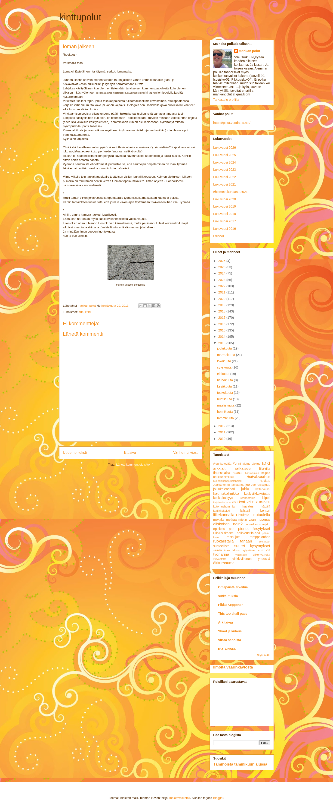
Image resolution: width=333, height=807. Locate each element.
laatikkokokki (221, 510)
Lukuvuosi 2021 (224, 184)
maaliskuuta (226, 405)
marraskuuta (226, 355)
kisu (234, 502)
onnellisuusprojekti (258, 524)
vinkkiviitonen (242, 559)
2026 (222, 261)
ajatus (246, 463)
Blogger (218, 798)
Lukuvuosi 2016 (224, 228)
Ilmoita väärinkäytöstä (233, 667)
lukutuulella (260, 515)
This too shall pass (232, 613)
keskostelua (247, 498)
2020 (222, 299)
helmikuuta (225, 411)
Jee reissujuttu (260, 484)
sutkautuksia (228, 596)
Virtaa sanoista (229, 640)
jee (247, 484)
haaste (238, 473)
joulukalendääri (224, 489)
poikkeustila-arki (248, 533)
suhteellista (221, 546)
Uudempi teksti (75, 452)
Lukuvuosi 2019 (224, 206)
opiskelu (219, 529)
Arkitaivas (226, 622)
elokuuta (223, 374)
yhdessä (264, 559)
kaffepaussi (263, 489)
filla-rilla (264, 468)
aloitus (256, 463)
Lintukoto (242, 515)
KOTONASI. (227, 649)
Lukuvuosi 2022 (224, 177)
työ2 (267, 550)
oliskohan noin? (228, 524)
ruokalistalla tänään (232, 541)
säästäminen (221, 550)
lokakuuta (224, 361)
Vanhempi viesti (185, 452)
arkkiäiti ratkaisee (232, 468)
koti (242, 502)
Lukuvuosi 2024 (224, 162)
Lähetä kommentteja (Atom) (134, 464)
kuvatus (247, 506)
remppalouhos (260, 537)
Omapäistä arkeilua (233, 587)
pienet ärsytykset (254, 528)
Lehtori (265, 510)
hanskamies (252, 473)
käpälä (266, 506)
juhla (245, 489)
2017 (222, 317)
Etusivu (130, 452)
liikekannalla (223, 515)
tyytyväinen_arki (252, 550)
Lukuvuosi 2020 (224, 199)
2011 (222, 432)
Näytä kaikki (263, 655)
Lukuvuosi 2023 (224, 169)
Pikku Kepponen (231, 605)
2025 (222, 267)
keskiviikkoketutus (257, 493)
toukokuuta (225, 392)
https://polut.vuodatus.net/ (231, 123)
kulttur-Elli (263, 502)
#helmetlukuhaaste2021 (230, 192)
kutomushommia (223, 506)
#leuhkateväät (222, 463)
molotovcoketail (179, 798)
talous (236, 550)
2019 (222, 305)
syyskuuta (224, 367)
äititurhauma (223, 563)
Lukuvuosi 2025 (224, 155)
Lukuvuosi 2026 (224, 147)
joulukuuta (225, 348)
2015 (222, 330)
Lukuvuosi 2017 (224, 221)
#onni (237, 463)
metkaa (231, 519)
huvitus (265, 480)
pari (231, 529)
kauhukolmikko (226, 493)
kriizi (88, 312)
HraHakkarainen (258, 477)
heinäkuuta (225, 380)
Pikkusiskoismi (223, 533)
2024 (222, 273)
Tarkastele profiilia (226, 99)
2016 (222, 324)
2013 (222, 343)
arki (80, 312)
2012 (222, 426)
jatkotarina (237, 484)
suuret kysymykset (252, 546)
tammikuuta (226, 418)
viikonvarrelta (261, 554)
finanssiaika (221, 473)
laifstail (245, 510)
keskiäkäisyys (223, 498)
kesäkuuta (225, 386)
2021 (222, 292)
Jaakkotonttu (221, 484)
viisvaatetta (219, 559)
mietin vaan (247, 519)
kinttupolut (80, 17)
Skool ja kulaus (230, 631)
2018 (222, 311)
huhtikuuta (225, 399)
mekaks (218, 519)
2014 (222, 336)
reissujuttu (234, 537)
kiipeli (266, 498)
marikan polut (249, 51)
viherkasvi (241, 554)
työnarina (221, 554)
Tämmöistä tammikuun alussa (240, 764)
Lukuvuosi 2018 (224, 214)
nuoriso (263, 519)
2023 (222, 280)
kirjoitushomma (222, 502)
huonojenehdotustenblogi (227, 480)
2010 (222, 439)
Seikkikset (264, 541)
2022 (222, 286)
